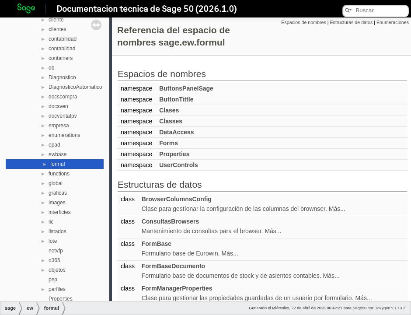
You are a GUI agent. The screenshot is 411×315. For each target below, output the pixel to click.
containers (61, 58)
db (51, 68)
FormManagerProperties (177, 288)
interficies (60, 212)
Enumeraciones (392, 22)
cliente (56, 20)
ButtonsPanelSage (186, 88)
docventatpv (63, 116)
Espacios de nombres (303, 22)
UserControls (178, 164)
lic (51, 222)
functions (59, 174)
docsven (58, 106)
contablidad (62, 49)
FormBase (156, 243)
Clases (169, 110)
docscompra (63, 97)
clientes (57, 29)
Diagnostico (62, 77)
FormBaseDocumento (173, 266)
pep (53, 279)
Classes (170, 121)
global (56, 183)
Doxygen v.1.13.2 (389, 308)
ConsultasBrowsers (170, 221)
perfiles (57, 289)
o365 (54, 260)
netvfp (56, 251)
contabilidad (63, 39)
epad (54, 145)
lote (53, 241)
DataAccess (176, 132)
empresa (59, 125)
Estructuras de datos (351, 22)
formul (57, 164)
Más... (337, 208)
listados (57, 231)
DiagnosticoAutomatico (75, 87)
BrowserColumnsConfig (177, 199)
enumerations (64, 135)
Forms (168, 143)
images (57, 203)
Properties (61, 299)
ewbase (57, 154)
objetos (57, 270)
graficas (58, 193)
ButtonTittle (176, 99)
